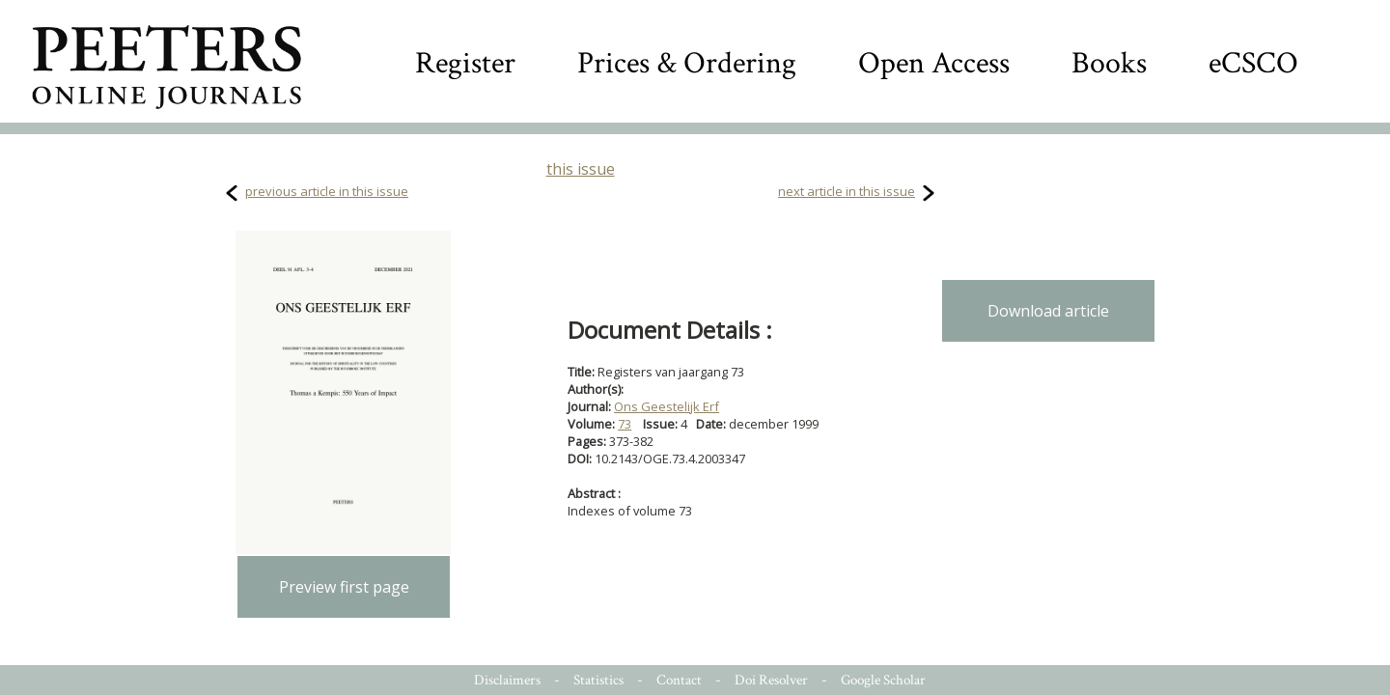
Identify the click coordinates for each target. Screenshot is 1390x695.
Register (465, 63)
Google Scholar (883, 680)
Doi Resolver (771, 680)
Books (1109, 63)
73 (624, 423)
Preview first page (344, 587)
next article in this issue (846, 191)
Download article (1048, 310)
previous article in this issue (326, 191)
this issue (580, 169)
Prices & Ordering (686, 63)
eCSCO (1253, 63)
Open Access (934, 63)
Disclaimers (507, 680)
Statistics (598, 680)
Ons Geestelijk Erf (666, 406)
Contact (679, 680)
